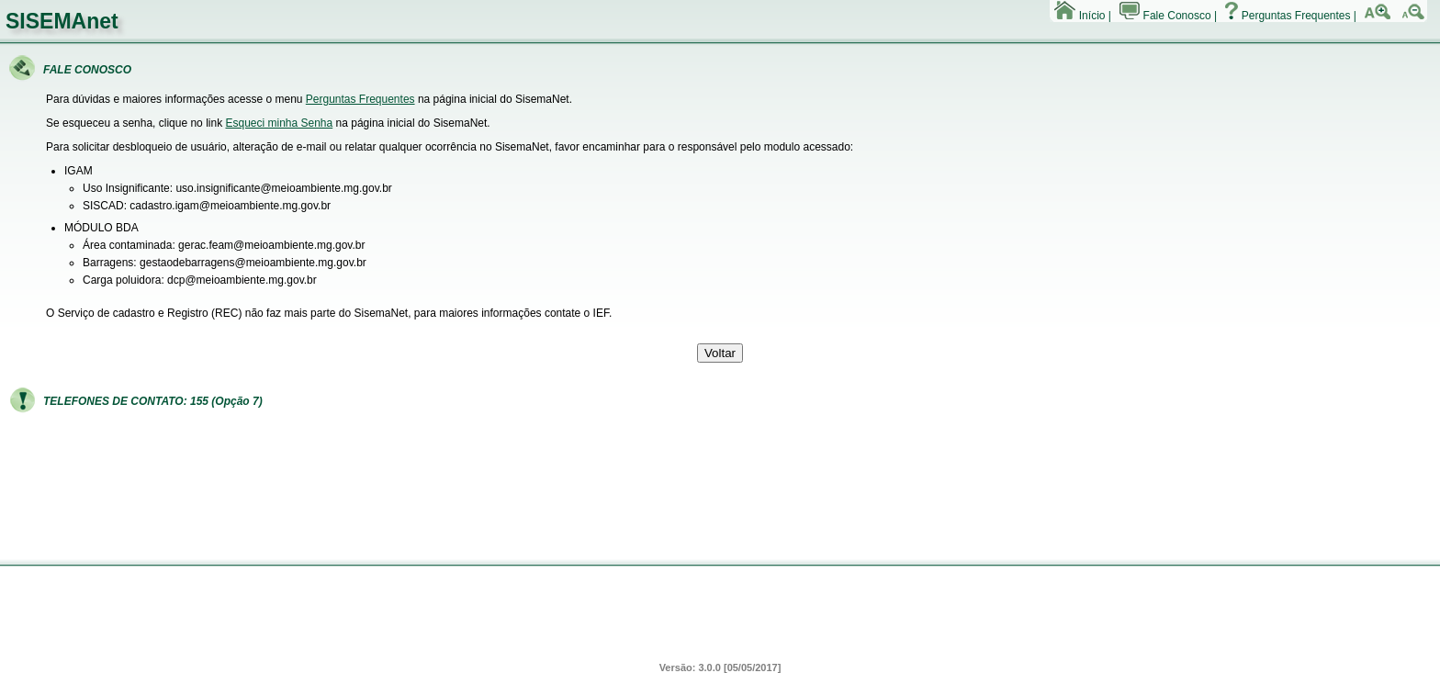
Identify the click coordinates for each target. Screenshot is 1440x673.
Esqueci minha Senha (278, 123)
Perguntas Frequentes (360, 99)
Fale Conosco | (1168, 15)
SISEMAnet (62, 21)
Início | (1082, 15)
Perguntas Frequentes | (1290, 15)
